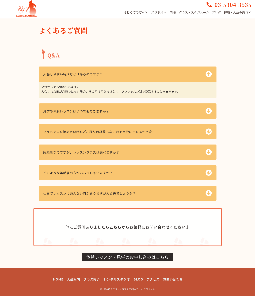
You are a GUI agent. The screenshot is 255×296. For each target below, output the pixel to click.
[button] (146, 12)
